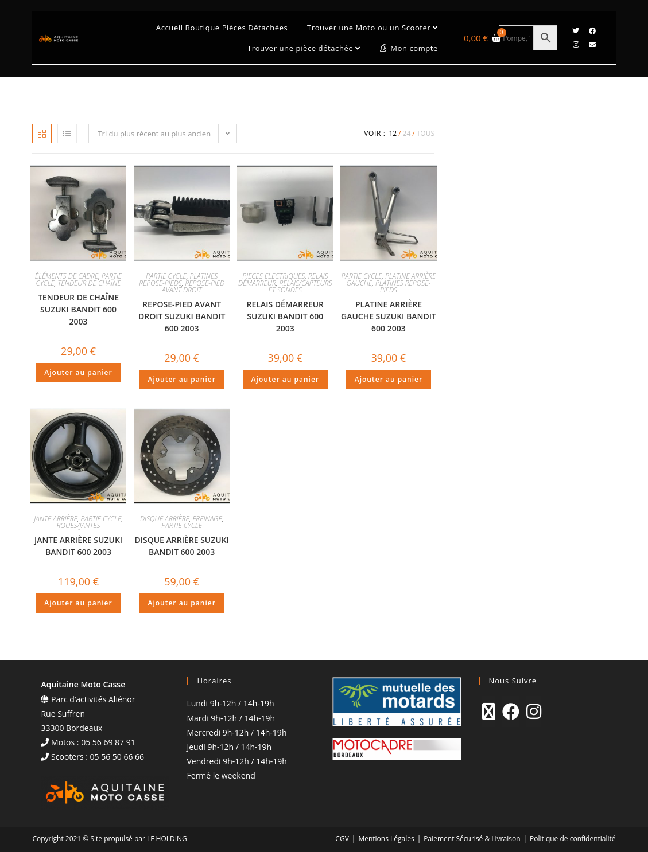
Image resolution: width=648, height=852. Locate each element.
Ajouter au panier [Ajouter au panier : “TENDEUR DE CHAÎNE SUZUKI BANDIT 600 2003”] (78, 372)
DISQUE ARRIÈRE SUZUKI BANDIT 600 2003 (181, 545)
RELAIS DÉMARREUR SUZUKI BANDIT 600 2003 (285, 316)
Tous (425, 133)
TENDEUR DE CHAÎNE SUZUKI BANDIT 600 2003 (78, 309)
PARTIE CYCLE (166, 276)
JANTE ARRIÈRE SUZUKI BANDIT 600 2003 (78, 545)
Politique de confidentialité (572, 838)
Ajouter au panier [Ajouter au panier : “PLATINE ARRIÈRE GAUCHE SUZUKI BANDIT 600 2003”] (388, 379)
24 (407, 133)
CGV (341, 838)
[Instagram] (533, 711)
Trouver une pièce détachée (303, 48)
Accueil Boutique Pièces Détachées (222, 27)
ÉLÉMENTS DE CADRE (66, 276)
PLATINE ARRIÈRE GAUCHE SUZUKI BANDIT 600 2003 (388, 316)
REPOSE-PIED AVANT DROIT (193, 286)
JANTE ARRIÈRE (55, 518)
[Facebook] (510, 711)
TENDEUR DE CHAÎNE (89, 283)
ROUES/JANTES (78, 525)
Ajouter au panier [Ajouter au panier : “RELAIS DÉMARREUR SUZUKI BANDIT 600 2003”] (285, 379)
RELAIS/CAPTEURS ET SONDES (300, 286)
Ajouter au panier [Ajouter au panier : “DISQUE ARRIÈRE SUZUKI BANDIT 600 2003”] (181, 603)
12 (393, 133)
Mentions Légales (386, 838)
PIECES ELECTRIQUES (273, 276)
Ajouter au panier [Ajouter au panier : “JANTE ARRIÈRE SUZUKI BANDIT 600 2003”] (78, 603)
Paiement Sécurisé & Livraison (472, 838)
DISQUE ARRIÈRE (164, 518)
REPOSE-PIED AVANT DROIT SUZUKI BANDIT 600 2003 (181, 316)
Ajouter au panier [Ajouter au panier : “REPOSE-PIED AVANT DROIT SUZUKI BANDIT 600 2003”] (181, 379)
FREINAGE (207, 518)
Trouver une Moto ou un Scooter (372, 27)
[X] (488, 711)
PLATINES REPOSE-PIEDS (178, 279)
